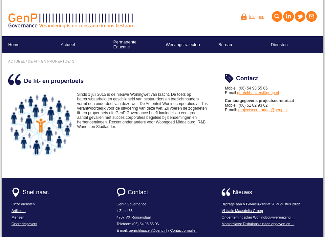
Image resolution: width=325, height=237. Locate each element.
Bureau (225, 44)
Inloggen (256, 16)
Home (14, 44)
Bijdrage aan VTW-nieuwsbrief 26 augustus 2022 (261, 204)
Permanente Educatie (125, 44)
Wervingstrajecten (183, 44)
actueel (16, 61)
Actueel (68, 44)
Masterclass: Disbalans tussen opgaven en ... (258, 224)
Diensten (279, 44)
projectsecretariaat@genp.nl (263, 110)
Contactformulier (183, 230)
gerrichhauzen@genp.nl (258, 93)
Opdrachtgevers (24, 224)
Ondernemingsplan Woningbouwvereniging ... (258, 217)
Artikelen (18, 211)
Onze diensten (23, 204)
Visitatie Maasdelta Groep (242, 211)
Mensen (17, 217)
